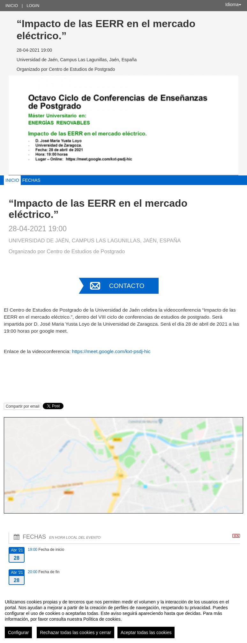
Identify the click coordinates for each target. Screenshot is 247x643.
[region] (123, 616)
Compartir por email (22, 406)
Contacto (126, 285)
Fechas (31, 180)
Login (32, 5)
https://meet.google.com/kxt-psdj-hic (111, 351)
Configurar (18, 632)
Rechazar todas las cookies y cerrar (75, 632)
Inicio (11, 5)
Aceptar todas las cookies (146, 632)
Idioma (233, 4)
